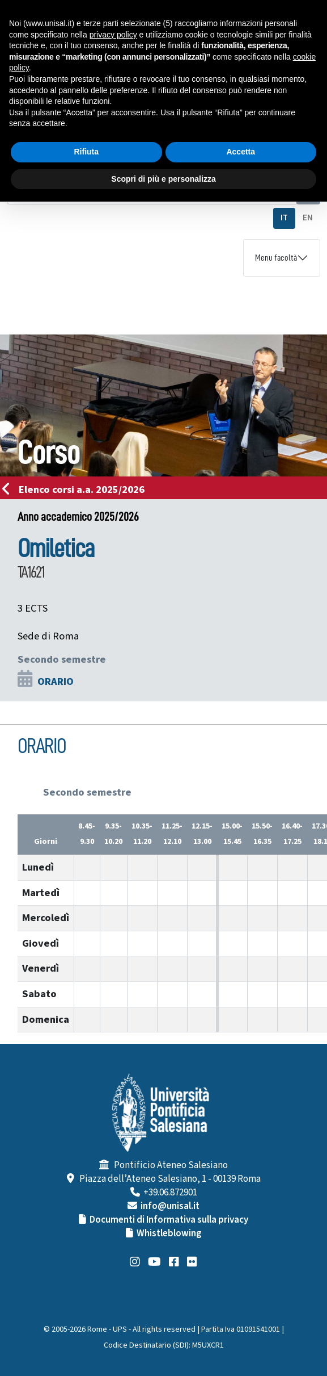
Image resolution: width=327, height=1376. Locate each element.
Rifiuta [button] (86, 151)
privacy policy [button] (113, 34)
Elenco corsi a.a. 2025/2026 (77, 489)
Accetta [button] (240, 151)
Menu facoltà (276, 257)
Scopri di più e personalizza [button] (163, 178)
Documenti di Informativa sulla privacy (169, 1220)
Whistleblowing (169, 1233)
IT (284, 218)
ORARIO (55, 681)
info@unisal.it (170, 1206)
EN (308, 218)
